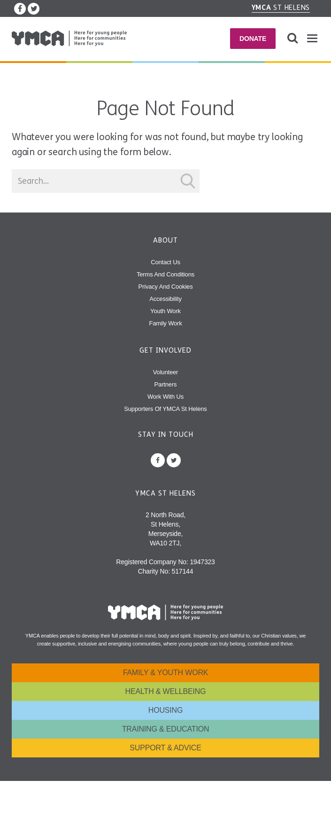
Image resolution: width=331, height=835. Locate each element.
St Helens (281, 7)
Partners (165, 384)
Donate (252, 38)
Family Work (165, 323)
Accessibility (165, 298)
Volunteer (165, 372)
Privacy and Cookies (166, 286)
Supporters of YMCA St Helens (165, 408)
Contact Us (165, 262)
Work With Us (165, 396)
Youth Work (165, 311)
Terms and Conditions (165, 274)
